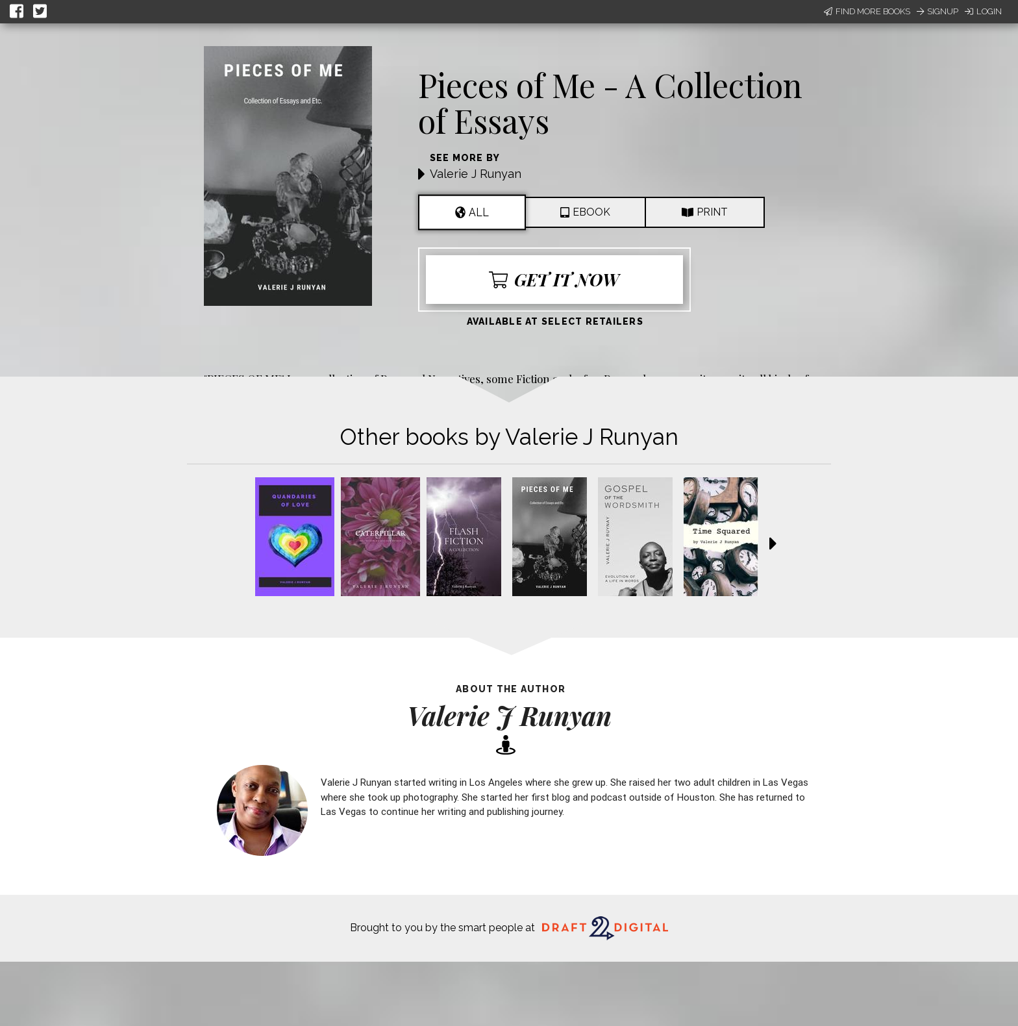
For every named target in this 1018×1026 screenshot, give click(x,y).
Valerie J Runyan (475, 174)
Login (983, 11)
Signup (937, 11)
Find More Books (867, 11)
